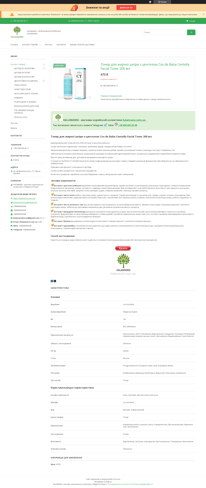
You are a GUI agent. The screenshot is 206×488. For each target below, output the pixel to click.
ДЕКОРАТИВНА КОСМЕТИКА (26, 81)
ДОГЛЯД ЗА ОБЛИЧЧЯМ (24, 68)
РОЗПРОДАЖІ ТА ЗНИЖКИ (25, 102)
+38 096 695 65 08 (127, 125)
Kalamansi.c (130, 120)
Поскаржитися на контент (118, 484)
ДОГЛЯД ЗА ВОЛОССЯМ (24, 76)
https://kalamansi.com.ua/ (24, 198)
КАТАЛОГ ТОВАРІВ (30, 44)
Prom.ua (117, 479)
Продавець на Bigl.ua (103, 481)
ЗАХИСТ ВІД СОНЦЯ (22, 89)
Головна (14, 44)
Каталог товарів (18, 64)
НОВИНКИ (18, 97)
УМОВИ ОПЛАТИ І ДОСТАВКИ (82, 44)
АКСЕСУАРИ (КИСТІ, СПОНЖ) (26, 93)
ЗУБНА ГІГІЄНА (20, 85)
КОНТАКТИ (61, 44)
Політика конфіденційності (142, 484)
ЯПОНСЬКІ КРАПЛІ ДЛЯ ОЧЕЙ (26, 106)
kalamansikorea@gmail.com (25, 202)
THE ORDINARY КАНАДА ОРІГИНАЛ (24, 111)
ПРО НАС (48, 44)
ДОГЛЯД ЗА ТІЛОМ (22, 72)
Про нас (14, 123)
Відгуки (14, 128)
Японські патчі (20, 117)
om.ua (141, 120)
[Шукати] (191, 32)
